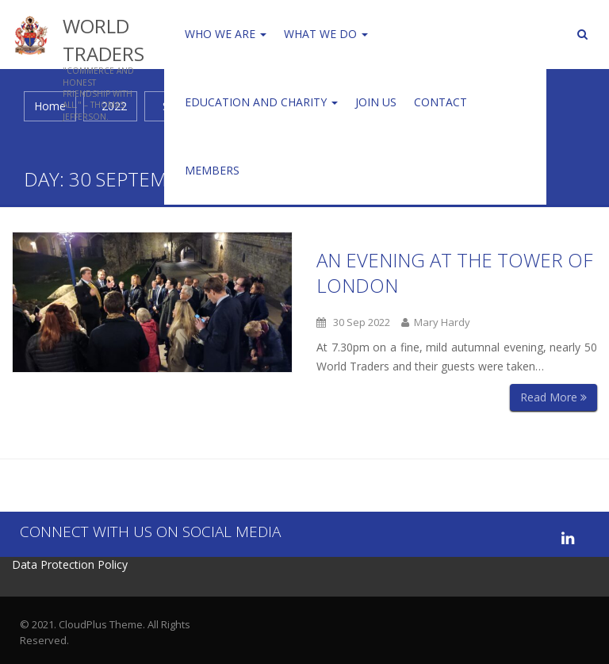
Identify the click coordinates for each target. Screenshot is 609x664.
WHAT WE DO (326, 33)
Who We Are (225, 33)
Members (212, 170)
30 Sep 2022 (353, 322)
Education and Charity (261, 101)
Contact (440, 101)
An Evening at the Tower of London (454, 272)
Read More (553, 397)
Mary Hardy (435, 322)
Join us (375, 101)
